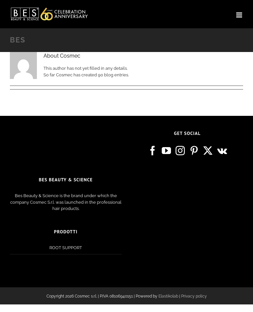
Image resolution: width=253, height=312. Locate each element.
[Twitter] (207, 150)
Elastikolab (168, 296)
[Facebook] (152, 150)
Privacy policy (194, 296)
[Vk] (222, 150)
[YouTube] (166, 150)
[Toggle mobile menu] (239, 15)
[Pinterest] (194, 150)
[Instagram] (180, 150)
